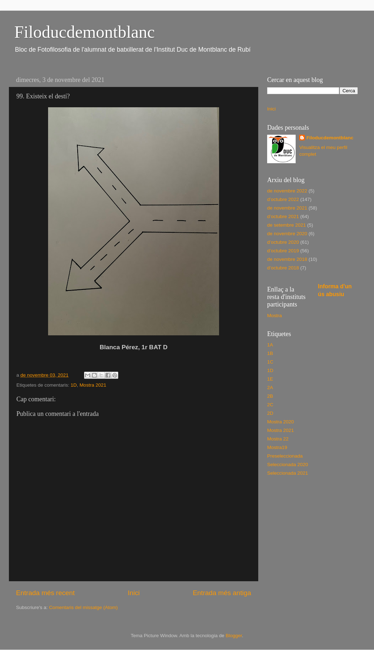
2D (270, 413)
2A (270, 387)
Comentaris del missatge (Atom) (83, 607)
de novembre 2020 (287, 233)
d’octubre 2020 (283, 242)
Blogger (233, 635)
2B (270, 396)
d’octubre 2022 (283, 199)
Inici (134, 593)
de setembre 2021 (286, 225)
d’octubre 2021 (283, 216)
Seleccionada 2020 (287, 464)
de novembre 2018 (287, 259)
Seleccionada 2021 (287, 473)
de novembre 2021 (287, 208)
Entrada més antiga (222, 593)
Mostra (274, 315)
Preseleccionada (285, 456)
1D (74, 385)
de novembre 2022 (287, 191)
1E (270, 379)
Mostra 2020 (280, 421)
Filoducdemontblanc (84, 31)
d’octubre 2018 (283, 267)
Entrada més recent (45, 593)
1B (270, 353)
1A (270, 344)
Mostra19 (277, 447)
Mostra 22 (278, 439)
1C (270, 362)
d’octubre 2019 (283, 250)
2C (270, 404)
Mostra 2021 (92, 385)
